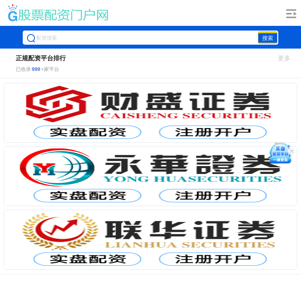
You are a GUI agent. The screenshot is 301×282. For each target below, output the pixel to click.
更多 (287, 58)
